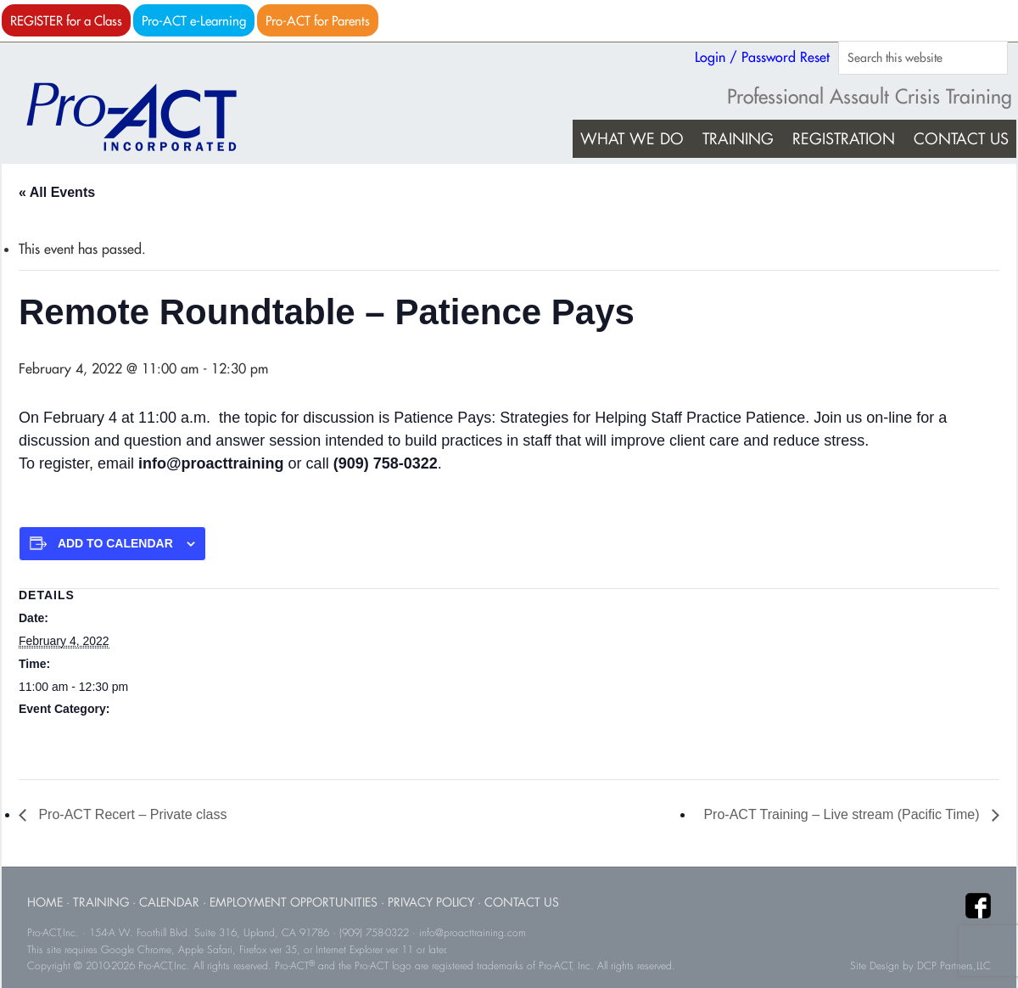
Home (45, 902)
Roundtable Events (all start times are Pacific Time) (153, 731)
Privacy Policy (431, 902)
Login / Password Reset (762, 56)
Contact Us (521, 902)
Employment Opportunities (294, 902)
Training (101, 902)
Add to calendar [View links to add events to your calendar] (115, 543)
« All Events (57, 192)
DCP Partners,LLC (954, 966)
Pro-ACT (146, 117)
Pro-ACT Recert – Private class (131, 814)
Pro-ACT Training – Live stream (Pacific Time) (843, 814)
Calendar (169, 902)
